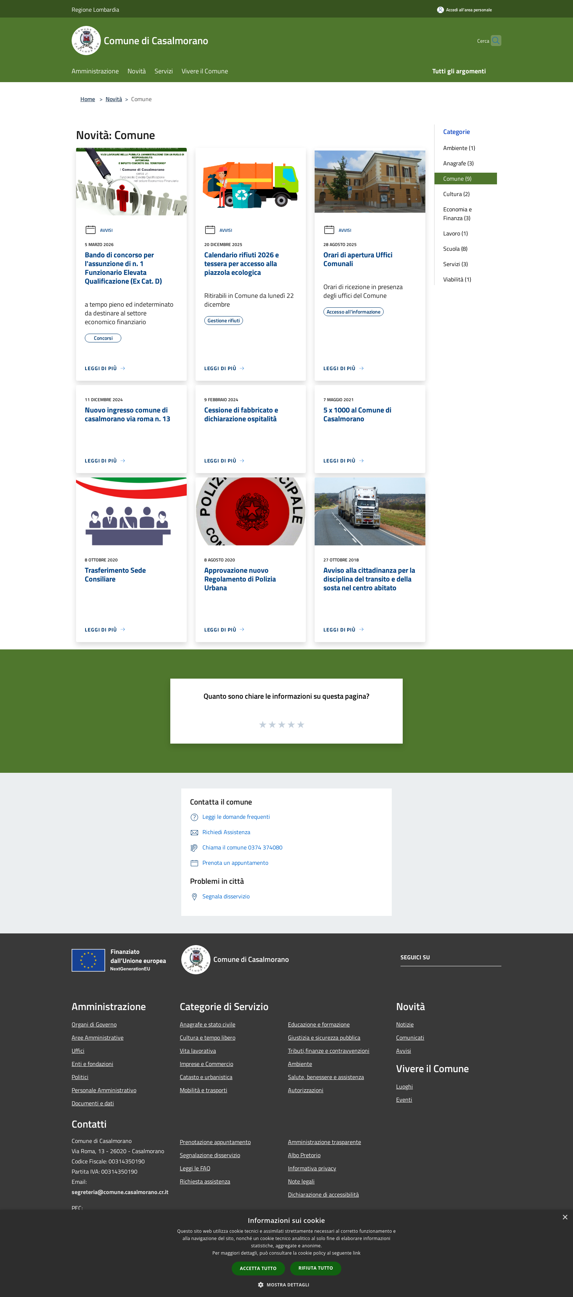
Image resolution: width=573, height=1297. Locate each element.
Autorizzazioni (305, 1090)
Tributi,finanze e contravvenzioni (328, 1050)
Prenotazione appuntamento (215, 1141)
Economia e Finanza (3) (457, 213)
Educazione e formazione (319, 1024)
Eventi (404, 1099)
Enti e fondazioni (92, 1063)
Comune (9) (457, 178)
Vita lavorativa (198, 1050)
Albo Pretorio (304, 1155)
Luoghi (404, 1086)
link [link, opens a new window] (357, 1253)
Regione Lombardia (95, 9)
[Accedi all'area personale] (464, 9)
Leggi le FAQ (195, 1168)
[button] (286, 1284)
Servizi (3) (455, 264)
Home (87, 99)
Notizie (405, 1024)
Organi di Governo (94, 1024)
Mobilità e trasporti (203, 1090)
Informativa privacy (312, 1168)
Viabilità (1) (457, 279)
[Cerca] (492, 40)
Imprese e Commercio (206, 1063)
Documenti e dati (93, 1103)
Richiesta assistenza (205, 1181)
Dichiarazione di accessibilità (323, 1194)
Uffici (78, 1050)
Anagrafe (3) (458, 163)
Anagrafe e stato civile (207, 1024)
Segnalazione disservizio (210, 1155)
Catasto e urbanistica (206, 1076)
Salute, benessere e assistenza (326, 1076)
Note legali (301, 1181)
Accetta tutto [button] (258, 1268)
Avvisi (99, 230)
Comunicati (410, 1037)
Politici (80, 1076)
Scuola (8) (455, 248)
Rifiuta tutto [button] (316, 1268)
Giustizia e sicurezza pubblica (324, 1037)
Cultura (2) (456, 193)
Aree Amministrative (98, 1037)
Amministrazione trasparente (324, 1141)
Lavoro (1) (455, 233)
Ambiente (300, 1063)
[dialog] (286, 1253)
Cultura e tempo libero (207, 1037)
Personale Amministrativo (104, 1090)
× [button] (565, 1217)
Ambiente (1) (459, 147)
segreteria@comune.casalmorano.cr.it (120, 1191)
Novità (114, 99)
